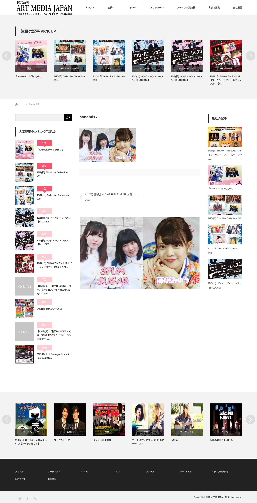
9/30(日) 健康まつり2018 (49, 308)
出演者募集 (214, 7)
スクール (132, 7)
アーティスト (65, 7)
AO (148, 68)
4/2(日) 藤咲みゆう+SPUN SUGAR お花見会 (108, 197)
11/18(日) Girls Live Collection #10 (148, 78)
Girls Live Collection (109, 68)
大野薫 (213, 440)
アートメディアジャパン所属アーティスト (187, 442)
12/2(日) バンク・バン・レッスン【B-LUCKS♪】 (225, 78)
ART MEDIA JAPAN (215, 497)
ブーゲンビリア (70, 432)
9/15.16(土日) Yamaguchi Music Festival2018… (53, 356)
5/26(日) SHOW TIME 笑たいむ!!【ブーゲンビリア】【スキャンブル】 (30, 80)
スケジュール (157, 7)
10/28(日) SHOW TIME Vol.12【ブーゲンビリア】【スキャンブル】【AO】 (31, 444)
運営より (70, 68)
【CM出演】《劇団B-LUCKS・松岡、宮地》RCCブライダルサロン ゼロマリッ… (54, 290)
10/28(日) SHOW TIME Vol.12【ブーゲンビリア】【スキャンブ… (54, 265)
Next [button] (250, 56)
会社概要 (237, 7)
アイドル (40, 7)
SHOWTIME (31, 68)
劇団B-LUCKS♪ (187, 68)
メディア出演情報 (186, 7)
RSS (35, 498)
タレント (90, 7)
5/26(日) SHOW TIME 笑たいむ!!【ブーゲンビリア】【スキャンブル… (225, 154)
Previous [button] (6, 56)
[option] (34, 63)
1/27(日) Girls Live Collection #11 (108, 78)
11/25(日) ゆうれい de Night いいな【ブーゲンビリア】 (70, 442)
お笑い (111, 7)
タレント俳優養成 (141, 440)
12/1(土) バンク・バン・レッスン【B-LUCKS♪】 (187, 78)
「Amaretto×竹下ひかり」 (67, 76)
